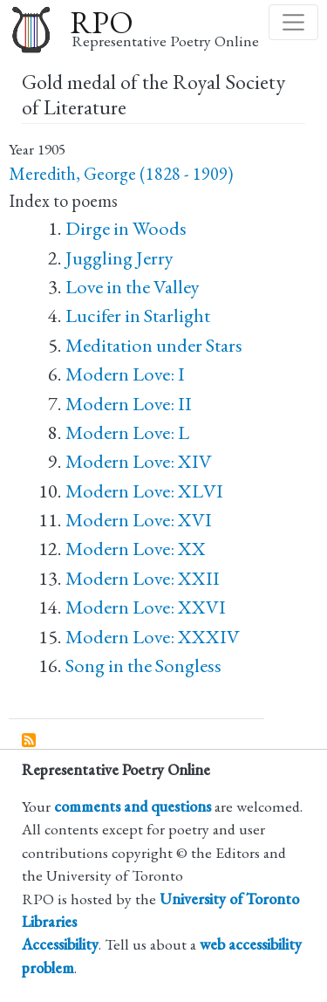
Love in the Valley (132, 286)
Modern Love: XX (135, 548)
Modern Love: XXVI (145, 607)
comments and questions (132, 806)
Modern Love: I (125, 374)
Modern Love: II (128, 403)
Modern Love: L (127, 432)
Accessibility (60, 944)
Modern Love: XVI (138, 519)
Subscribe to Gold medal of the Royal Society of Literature (29, 741)
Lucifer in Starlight (137, 315)
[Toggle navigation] (293, 22)
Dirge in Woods (126, 228)
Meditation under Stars (153, 345)
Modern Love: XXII (142, 578)
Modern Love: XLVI (144, 491)
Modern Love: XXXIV (152, 636)
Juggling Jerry (119, 258)
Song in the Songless (143, 665)
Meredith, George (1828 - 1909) (121, 173)
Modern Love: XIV (138, 461)
